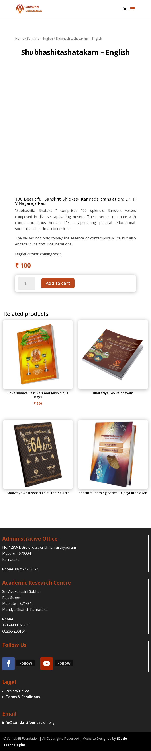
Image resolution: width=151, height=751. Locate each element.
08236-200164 (13, 631)
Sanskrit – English (40, 38)
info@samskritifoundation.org (28, 722)
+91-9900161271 (16, 625)
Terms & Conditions (23, 696)
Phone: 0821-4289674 (20, 569)
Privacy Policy (17, 691)
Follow (25, 663)
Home (19, 38)
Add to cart (58, 283)
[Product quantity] (26, 283)
